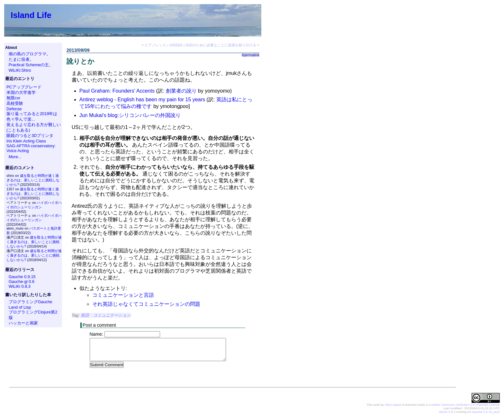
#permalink (250, 55)
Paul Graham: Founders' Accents (117, 91)
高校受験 (14, 103)
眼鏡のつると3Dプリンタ (29, 135)
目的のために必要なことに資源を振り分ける (220, 45)
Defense (14, 108)
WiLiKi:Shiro (20, 70)
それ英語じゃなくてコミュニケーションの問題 (146, 304)
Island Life (31, 15)
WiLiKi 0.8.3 (20, 286)
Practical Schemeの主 (29, 64)
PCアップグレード (23, 87)
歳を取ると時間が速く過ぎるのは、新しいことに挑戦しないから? (32, 180)
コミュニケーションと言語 (123, 295)
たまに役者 (19, 59)
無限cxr (13, 97)
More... (15, 156)
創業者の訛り (181, 91)
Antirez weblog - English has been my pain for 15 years (142, 99)
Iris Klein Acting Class (26, 141)
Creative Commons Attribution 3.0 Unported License (464, 405)
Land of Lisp (20, 307)
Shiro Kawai (393, 405)
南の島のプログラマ (27, 53)
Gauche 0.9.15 (22, 276)
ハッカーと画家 (23, 323)
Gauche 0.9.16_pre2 (486, 412)
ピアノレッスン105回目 (164, 45)
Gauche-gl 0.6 (21, 281)
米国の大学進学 (21, 92)
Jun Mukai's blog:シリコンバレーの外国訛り (130, 115)
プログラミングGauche (30, 301)
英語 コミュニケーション (106, 315)
